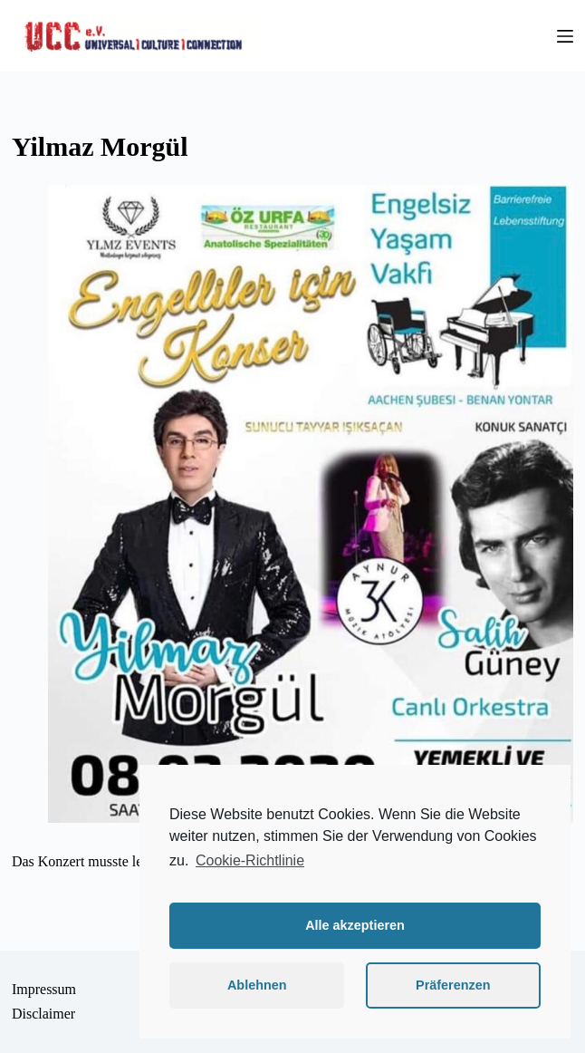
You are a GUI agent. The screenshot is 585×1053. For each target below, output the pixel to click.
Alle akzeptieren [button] (355, 925)
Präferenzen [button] (453, 985)
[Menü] (565, 36)
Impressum (44, 989)
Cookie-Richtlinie (250, 860)
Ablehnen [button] (257, 985)
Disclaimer (43, 1013)
